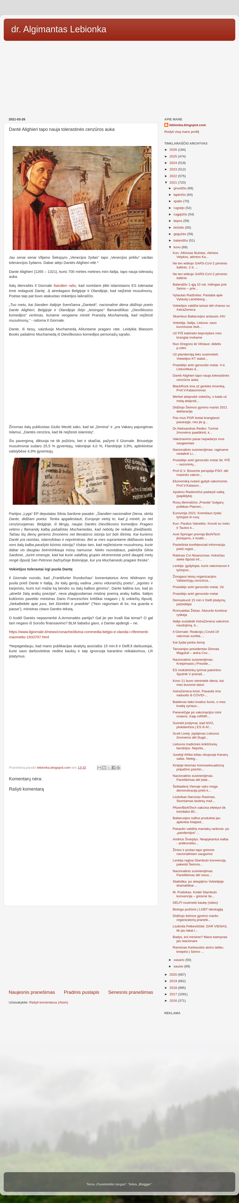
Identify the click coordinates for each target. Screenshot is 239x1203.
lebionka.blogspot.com (187, 125)
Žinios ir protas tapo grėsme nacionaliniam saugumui (193, 852)
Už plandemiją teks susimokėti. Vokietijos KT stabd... (196, 356)
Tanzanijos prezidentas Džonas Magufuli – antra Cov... (196, 651)
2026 (174, 149)
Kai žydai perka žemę (189, 642)
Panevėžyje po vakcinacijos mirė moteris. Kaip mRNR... (197, 714)
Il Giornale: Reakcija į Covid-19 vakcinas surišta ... (196, 634)
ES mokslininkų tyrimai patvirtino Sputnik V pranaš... (197, 672)
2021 (174, 182)
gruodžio (180, 188)
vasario (179, 960)
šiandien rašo (65, 286)
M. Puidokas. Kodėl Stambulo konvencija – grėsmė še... (195, 894)
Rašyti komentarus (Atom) (48, 1002)
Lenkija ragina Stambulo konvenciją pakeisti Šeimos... (199, 862)
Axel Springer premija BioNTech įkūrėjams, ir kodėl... (196, 536)
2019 (174, 981)
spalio (178, 201)
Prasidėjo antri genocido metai (195, 594)
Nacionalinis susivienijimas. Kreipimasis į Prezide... (193, 661)
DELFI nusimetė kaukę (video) (195, 902)
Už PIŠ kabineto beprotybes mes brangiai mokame (197, 335)
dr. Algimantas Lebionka (58, 29)
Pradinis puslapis (81, 992)
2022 (174, 176)
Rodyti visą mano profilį (181, 132)
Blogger (145, 1184)
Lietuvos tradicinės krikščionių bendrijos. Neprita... (195, 746)
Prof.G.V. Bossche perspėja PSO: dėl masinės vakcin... (200, 473)
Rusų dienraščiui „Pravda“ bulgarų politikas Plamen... (198, 504)
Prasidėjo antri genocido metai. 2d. (199, 587)
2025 (174, 156)
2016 (174, 1000)
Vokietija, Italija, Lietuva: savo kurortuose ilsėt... (195, 325)
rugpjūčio (181, 214)
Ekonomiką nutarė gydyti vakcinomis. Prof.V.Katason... (200, 483)
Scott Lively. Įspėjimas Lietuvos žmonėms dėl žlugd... (196, 735)
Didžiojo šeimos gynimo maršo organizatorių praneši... (195, 918)
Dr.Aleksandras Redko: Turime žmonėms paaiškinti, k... (195, 430)
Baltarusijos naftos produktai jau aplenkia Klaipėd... (196, 820)
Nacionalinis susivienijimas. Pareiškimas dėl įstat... (193, 778)
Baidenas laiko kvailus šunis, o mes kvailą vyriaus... (199, 704)
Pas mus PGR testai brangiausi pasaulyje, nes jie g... (196, 420)
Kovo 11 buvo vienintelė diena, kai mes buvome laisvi (198, 683)
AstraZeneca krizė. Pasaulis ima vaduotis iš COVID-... (197, 693)
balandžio (181, 240)
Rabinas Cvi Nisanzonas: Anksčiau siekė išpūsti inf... (199, 557)
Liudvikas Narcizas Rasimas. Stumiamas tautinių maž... (194, 799)
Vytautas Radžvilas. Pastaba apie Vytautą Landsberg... (198, 297)
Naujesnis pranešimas (32, 992)
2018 (174, 988)
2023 (174, 169)
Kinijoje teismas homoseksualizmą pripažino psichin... (198, 767)
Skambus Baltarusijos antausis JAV (199, 316)
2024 (174, 163)
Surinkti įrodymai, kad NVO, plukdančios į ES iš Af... (193, 725)
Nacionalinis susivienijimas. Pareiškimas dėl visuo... (193, 873)
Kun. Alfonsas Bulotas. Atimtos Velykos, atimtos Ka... (195, 255)
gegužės (180, 234)
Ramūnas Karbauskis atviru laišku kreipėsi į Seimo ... (198, 949)
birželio (179, 227)
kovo (177, 247)
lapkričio (180, 195)
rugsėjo (179, 208)
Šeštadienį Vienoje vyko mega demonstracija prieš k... (195, 788)
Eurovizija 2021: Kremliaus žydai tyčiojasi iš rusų (197, 515)
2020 (174, 974)
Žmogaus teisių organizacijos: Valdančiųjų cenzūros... (195, 578)
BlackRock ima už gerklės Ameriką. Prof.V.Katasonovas (199, 388)
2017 (174, 994)
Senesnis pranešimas (130, 992)
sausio (179, 966)
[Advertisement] (119, 77)
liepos (178, 221)
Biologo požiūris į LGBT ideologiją (198, 909)
